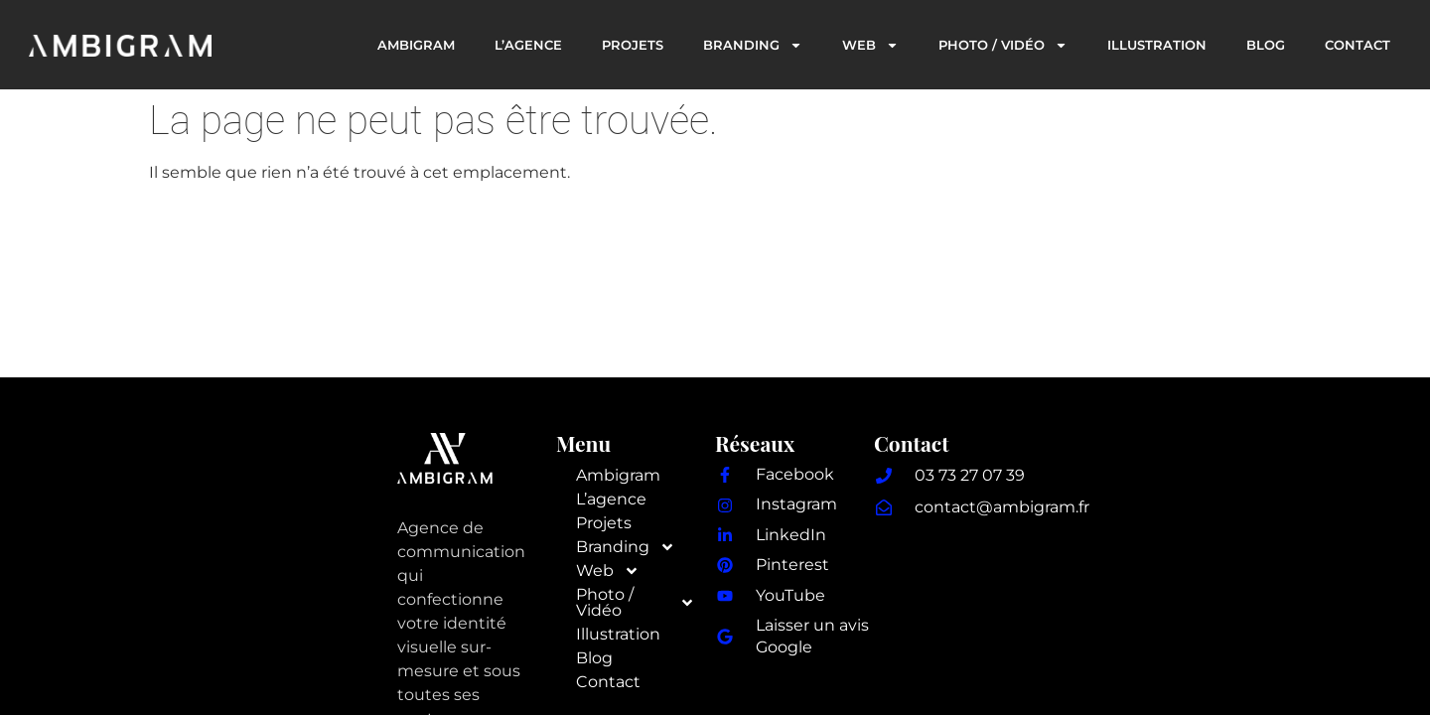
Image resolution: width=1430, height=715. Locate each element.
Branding (752, 45)
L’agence (528, 45)
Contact (1357, 45)
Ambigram (416, 45)
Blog (1265, 45)
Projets (632, 45)
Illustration (1157, 45)
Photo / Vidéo (1003, 45)
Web (870, 45)
